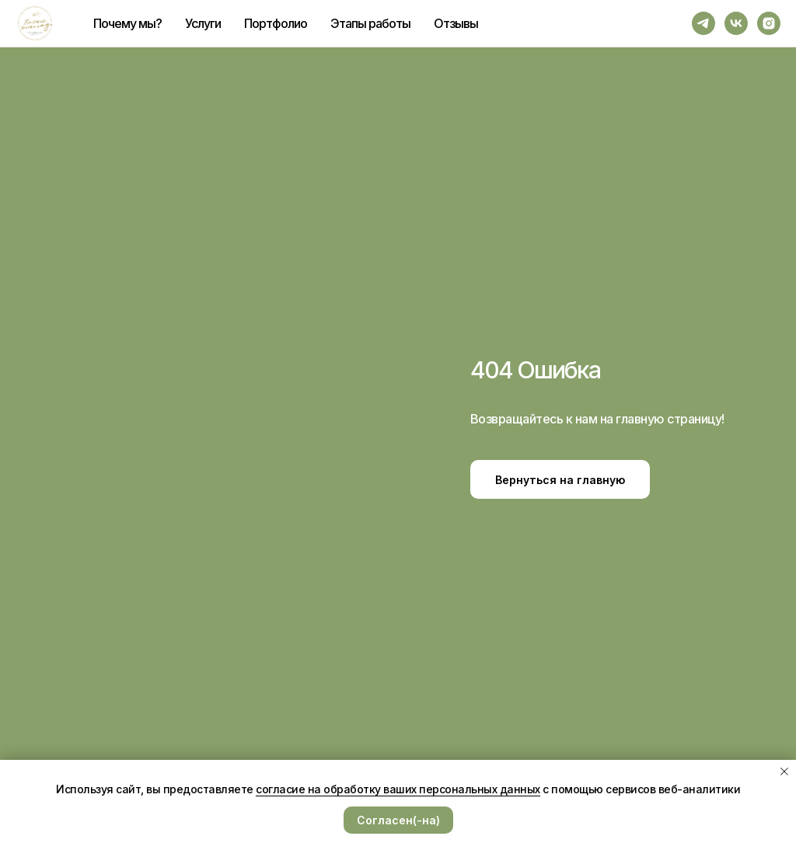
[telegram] (703, 23)
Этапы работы (370, 23)
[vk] (736, 23)
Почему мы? (127, 23)
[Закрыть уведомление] (784, 771)
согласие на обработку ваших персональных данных (398, 789)
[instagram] (768, 23)
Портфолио (275, 23)
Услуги (203, 23)
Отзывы (456, 23)
